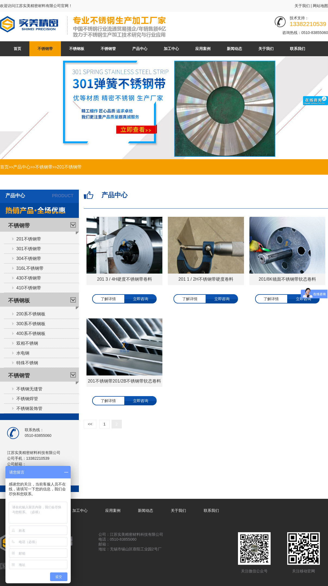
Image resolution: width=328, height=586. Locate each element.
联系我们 (297, 48)
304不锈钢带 (28, 258)
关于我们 (302, 6)
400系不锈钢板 (30, 333)
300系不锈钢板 (30, 323)
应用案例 (203, 48)
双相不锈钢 (27, 343)
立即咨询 (140, 299)
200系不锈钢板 (30, 314)
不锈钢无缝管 (29, 389)
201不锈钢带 (69, 167)
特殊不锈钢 (27, 363)
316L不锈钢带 (30, 268)
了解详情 (108, 299)
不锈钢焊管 (27, 398)
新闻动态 (234, 48)
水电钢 (22, 353)
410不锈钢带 (28, 288)
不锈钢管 (108, 48)
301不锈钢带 (28, 248)
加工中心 (171, 48)
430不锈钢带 (28, 278)
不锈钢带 (45, 48)
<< (90, 424)
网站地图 (320, 6)
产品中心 (139, 48)
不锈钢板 (76, 48)
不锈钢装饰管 (29, 408)
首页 (17, 48)
